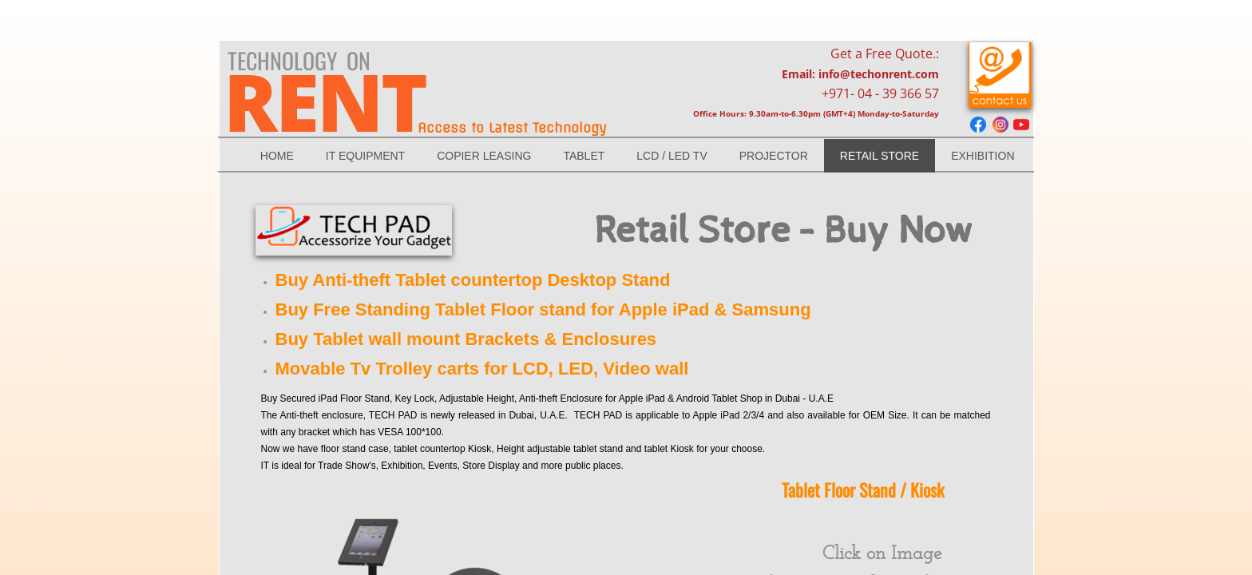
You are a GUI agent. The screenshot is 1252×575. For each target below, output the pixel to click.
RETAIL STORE (879, 155)
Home (277, 155)
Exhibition (982, 155)
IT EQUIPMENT (365, 155)
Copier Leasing (484, 155)
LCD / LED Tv (671, 155)
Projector (773, 155)
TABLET (583, 155)
